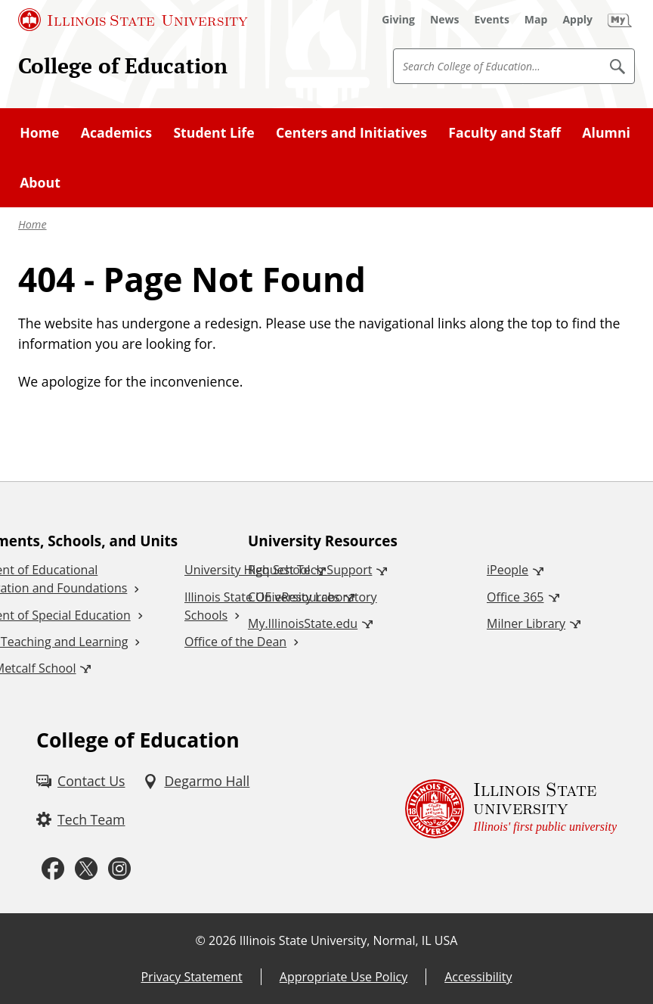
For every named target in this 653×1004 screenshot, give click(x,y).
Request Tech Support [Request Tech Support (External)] (310, 569)
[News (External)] (445, 19)
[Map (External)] (536, 19)
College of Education (122, 65)
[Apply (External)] (577, 19)
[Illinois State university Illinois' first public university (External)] (511, 808)
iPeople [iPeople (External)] (507, 569)
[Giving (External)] (398, 19)
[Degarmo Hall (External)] (196, 781)
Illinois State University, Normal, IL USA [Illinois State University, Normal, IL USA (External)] (349, 940)
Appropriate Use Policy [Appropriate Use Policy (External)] (343, 976)
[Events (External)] (492, 19)
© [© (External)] (201, 940)
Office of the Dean (235, 641)
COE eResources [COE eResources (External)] (293, 597)
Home (32, 224)
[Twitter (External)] (86, 868)
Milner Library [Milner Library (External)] (526, 623)
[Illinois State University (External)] (133, 19)
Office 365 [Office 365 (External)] (515, 597)
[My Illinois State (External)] (620, 19)
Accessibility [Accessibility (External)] (478, 976)
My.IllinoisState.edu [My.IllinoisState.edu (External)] (302, 623)
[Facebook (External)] (53, 868)
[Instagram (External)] (119, 868)
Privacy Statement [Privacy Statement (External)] (191, 976)
